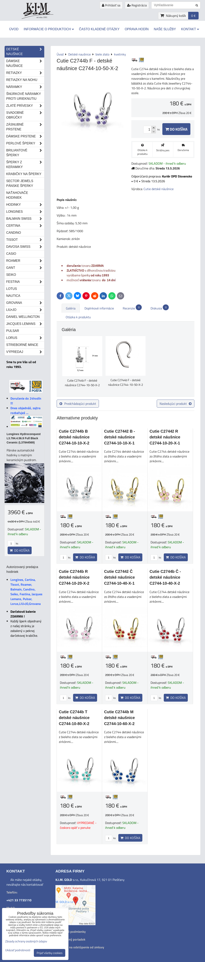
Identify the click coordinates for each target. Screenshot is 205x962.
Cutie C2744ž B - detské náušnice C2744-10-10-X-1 (119, 437)
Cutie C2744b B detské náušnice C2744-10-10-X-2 (74, 437)
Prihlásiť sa (111, 5)
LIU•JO (25, 309)
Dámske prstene (25, 136)
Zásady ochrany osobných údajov (26, 941)
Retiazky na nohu (21, 80)
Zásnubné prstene (25, 127)
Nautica (13, 295)
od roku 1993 (41, 17)
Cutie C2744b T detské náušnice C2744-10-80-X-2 (74, 718)
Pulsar (12, 330)
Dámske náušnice (25, 63)
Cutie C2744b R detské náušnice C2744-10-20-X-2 (74, 577)
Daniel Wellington (23, 316)
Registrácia (137, 5)
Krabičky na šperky (23, 174)
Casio (11, 253)
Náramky (25, 87)
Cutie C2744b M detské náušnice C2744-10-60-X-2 (119, 718)
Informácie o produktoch (49, 29)
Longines (25, 211)
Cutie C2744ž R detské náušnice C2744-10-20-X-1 (165, 437)
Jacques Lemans (25, 323)
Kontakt (190, 29)
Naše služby (165, 29)
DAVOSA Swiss (25, 246)
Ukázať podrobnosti (17, 950)
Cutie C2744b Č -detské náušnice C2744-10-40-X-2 (165, 577)
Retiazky (25, 73)
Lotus (11, 288)
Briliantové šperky (25, 153)
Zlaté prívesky (25, 105)
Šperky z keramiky (25, 164)
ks (65, 557)
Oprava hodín (137, 29)
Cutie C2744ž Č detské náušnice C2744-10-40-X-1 (119, 577)
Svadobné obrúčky (25, 115)
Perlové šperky (25, 143)
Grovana (25, 302)
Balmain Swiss (25, 218)
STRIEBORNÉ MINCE (22, 345)
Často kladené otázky (99, 29)
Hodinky (25, 204)
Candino (13, 232)
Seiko (11, 274)
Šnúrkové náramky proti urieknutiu (23, 96)
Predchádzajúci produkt (77, 403)
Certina (25, 225)
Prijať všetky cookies (49, 953)
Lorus (25, 337)
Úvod (13, 29)
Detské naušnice (25, 51)
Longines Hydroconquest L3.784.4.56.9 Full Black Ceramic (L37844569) (24, 438)
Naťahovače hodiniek (17, 195)
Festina (25, 281)
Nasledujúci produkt (176, 403)
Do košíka (176, 129)
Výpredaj (25, 352)
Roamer (25, 260)
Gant (25, 267)
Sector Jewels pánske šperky (19, 183)
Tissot (25, 239)
